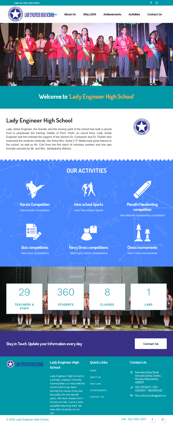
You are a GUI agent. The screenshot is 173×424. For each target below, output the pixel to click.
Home (93, 370)
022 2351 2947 (31, 3)
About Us (95, 377)
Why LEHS (95, 383)
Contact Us (150, 344)
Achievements (98, 390)
